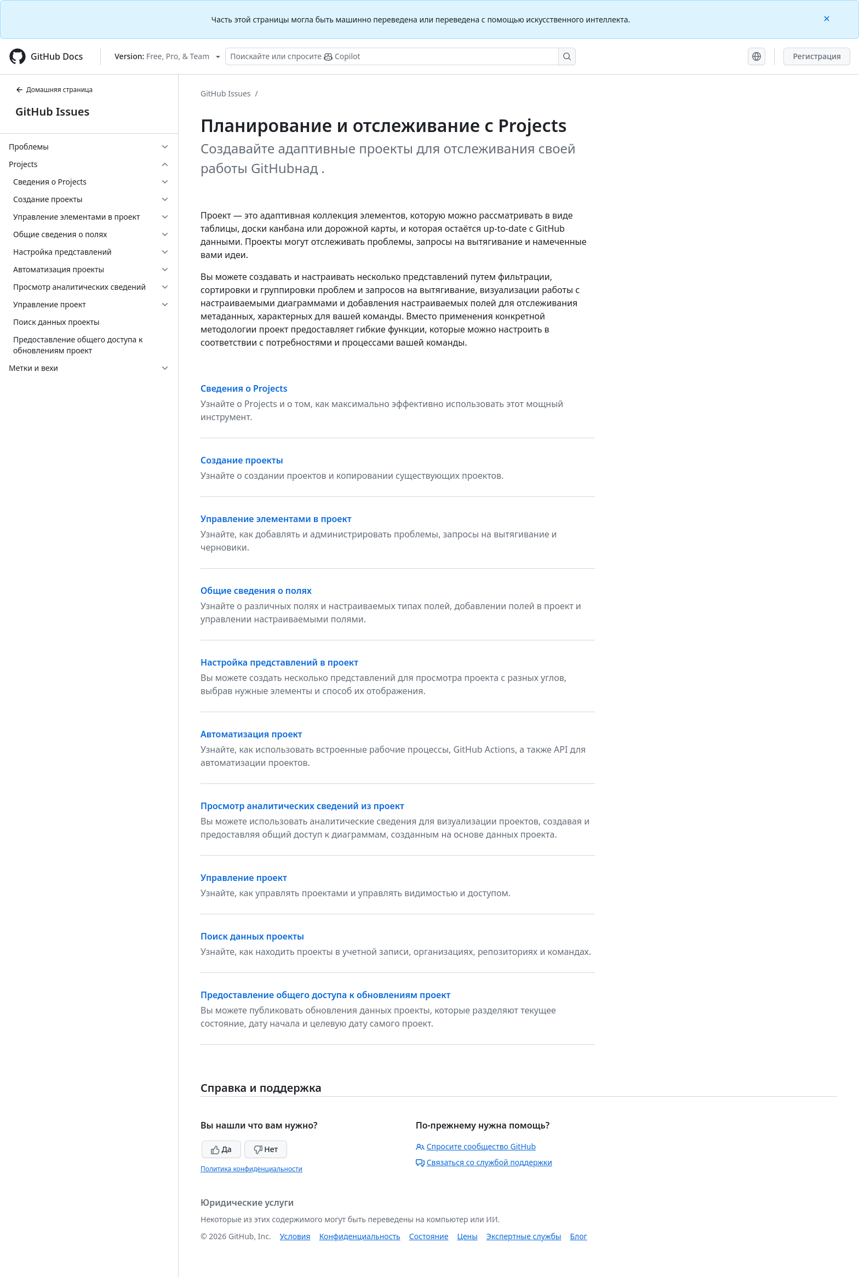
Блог (578, 1236)
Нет (266, 1149)
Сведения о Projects (244, 388)
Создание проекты (242, 460)
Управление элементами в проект (276, 519)
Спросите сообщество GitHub (476, 1146)
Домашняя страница (54, 89)
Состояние (429, 1236)
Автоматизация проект (251, 734)
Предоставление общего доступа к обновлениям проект (325, 995)
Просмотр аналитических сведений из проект (302, 806)
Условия (295, 1236)
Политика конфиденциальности (251, 1168)
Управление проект (244, 878)
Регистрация (817, 56)
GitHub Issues (52, 111)
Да (221, 1149)
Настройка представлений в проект (279, 662)
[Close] (828, 18)
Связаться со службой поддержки (484, 1162)
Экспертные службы (524, 1236)
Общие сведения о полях (256, 591)
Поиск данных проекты (252, 936)
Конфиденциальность (359, 1236)
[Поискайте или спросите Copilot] (400, 56)
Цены (467, 1236)
